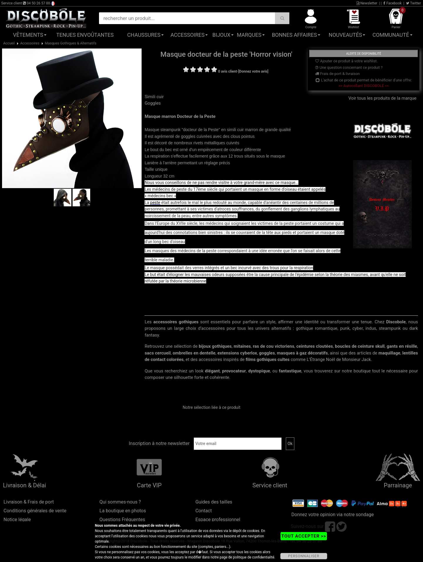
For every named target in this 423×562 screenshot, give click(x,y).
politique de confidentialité (253, 557)
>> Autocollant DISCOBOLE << (363, 85)
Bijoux (221, 35)
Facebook (392, 3)
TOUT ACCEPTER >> (303, 536)
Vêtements (28, 35)
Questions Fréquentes (122, 519)
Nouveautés (345, 35)
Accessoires (187, 35)
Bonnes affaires (294, 35)
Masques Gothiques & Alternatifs (71, 43)
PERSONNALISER (303, 556)
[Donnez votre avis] (253, 71)
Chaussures (143, 35)
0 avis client (227, 71)
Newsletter (367, 3)
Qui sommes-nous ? (120, 502)
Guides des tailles (213, 502)
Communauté (390, 35)
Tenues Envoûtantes (85, 35)
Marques (249, 35)
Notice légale (17, 519)
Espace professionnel (217, 519)
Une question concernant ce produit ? (348, 67)
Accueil (9, 43)
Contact (203, 511)
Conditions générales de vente (35, 511)
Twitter (413, 3)
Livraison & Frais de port (29, 502)
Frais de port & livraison (337, 73)
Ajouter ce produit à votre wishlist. (346, 61)
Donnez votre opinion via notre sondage (332, 514)
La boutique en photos (123, 511)
